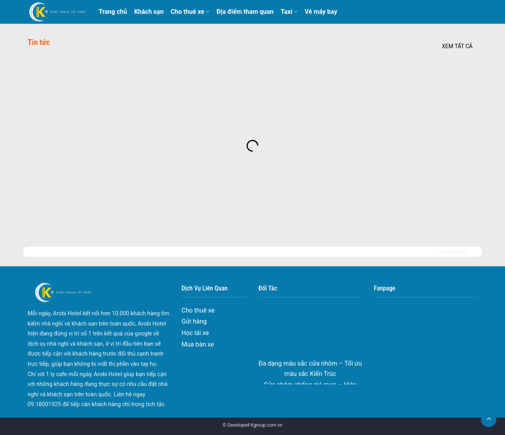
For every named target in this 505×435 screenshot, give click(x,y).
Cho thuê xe (190, 12)
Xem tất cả (457, 46)
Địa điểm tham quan (245, 11)
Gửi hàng (194, 321)
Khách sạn (149, 11)
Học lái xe (195, 333)
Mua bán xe (197, 344)
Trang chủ (113, 11)
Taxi (289, 12)
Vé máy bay (321, 11)
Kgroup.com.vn (266, 425)
